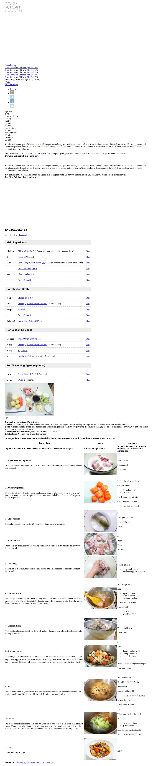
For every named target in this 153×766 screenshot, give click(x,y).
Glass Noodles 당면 (26, 274)
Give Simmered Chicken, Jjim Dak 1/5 (21, 68)
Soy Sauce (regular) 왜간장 (29, 339)
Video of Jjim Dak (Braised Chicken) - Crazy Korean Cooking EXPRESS (47, 38)
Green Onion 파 (24, 280)
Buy (88, 251)
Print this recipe (11, 84)
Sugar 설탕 (22, 350)
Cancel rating (10, 65)
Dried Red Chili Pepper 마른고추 (32, 356)
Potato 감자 (23, 257)
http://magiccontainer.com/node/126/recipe (35, 762)
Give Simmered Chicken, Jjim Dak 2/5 (21, 70)
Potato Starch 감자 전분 (28, 374)
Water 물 (22, 309)
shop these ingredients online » (18, 235)
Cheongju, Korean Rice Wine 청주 (32, 303)
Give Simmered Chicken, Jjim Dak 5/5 (21, 77)
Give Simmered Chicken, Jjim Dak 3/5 (21, 72)
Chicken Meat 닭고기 (27, 251)
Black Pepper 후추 (26, 298)
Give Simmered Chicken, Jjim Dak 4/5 (21, 75)
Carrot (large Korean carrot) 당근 (32, 263)
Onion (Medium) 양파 (27, 268)
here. (37, 156)
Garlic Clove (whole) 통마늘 (30, 321)
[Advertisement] (76, 202)
